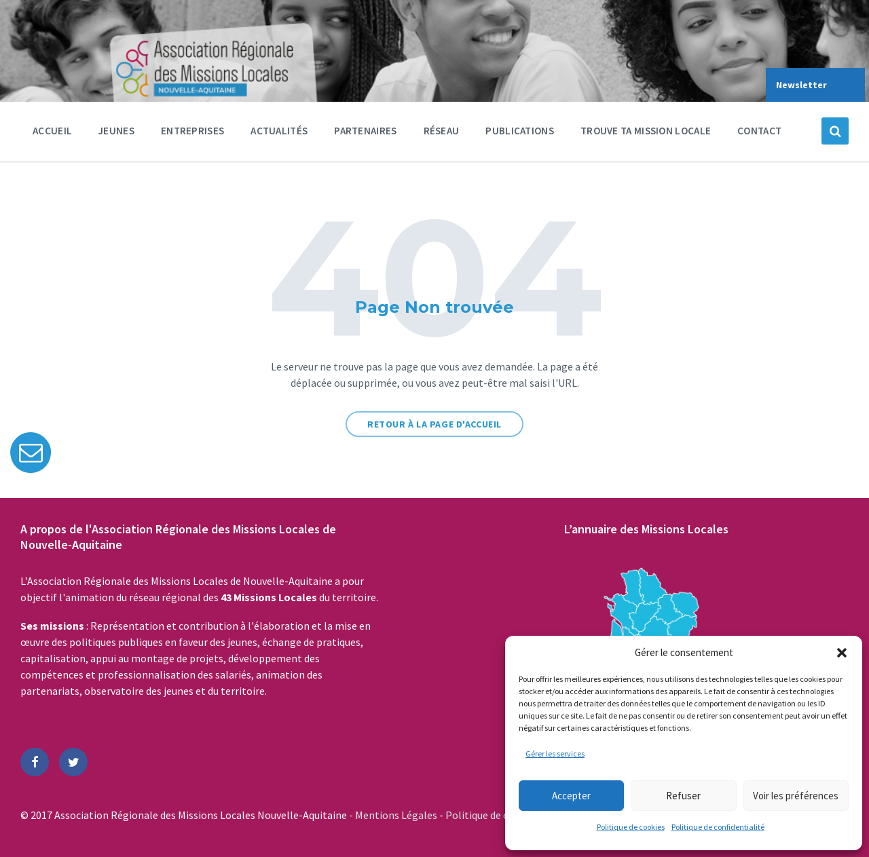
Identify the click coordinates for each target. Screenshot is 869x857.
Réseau (442, 134)
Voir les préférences (795, 795)
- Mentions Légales (394, 815)
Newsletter (801, 85)
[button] (842, 653)
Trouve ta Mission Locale (645, 130)
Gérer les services (555, 753)
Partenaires (365, 134)
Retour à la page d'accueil (434, 424)
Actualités (279, 130)
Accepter (571, 795)
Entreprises (192, 134)
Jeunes (116, 134)
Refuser (683, 795)
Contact (759, 130)
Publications (519, 130)
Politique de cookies (631, 827)
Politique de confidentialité (717, 827)
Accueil (52, 130)
